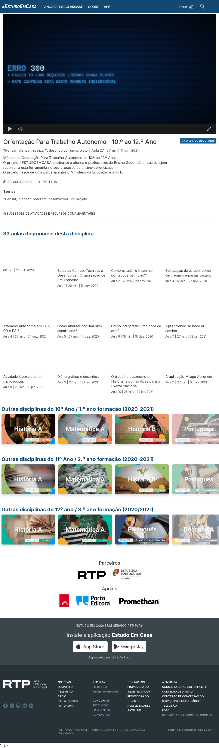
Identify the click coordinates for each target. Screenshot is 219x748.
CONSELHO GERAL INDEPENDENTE (184, 686)
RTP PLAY (99, 682)
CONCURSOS (101, 700)
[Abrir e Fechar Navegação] (213, 7)
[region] (109, 74)
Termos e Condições (132, 730)
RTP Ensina (66, 705)
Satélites (134, 710)
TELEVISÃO (65, 691)
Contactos (101, 714)
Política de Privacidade (72, 730)
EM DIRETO (100, 686)
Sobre (93, 7)
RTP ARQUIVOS (68, 701)
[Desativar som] (20, 129)
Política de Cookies (103, 730)
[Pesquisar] (202, 6)
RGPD (165, 710)
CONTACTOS (136, 682)
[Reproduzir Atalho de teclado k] (10, 129)
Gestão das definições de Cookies (187, 715)
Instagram (18, 705)
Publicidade (65, 733)
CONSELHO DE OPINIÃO (177, 691)
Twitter (12, 705)
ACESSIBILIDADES (17, 182)
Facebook (5, 705)
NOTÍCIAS (64, 682)
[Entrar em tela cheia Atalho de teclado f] (209, 129)
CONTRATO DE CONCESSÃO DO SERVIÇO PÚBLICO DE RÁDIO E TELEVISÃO (183, 701)
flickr (31, 705)
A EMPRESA (169, 682)
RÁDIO (62, 696)
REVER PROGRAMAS (106, 691)
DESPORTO (65, 686)
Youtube (24, 705)
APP (107, 7)
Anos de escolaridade (63, 7)
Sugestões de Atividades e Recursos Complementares (49, 213)
